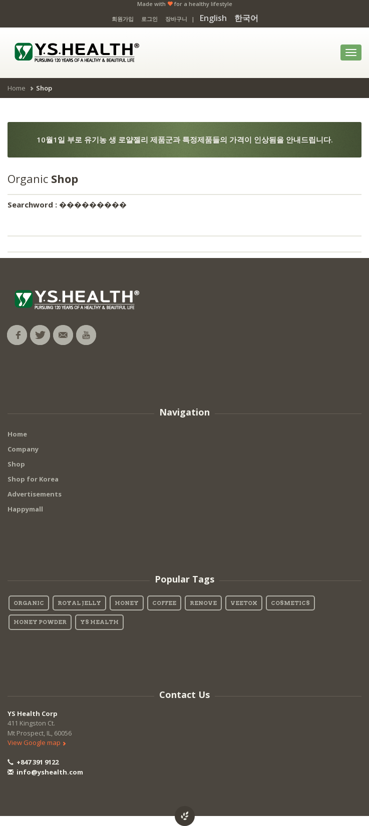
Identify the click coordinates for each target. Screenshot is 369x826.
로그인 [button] (149, 18)
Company (23, 449)
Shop (16, 464)
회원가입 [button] (123, 18)
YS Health (99, 622)
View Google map (37, 742)
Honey (127, 603)
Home (17, 88)
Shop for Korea (33, 479)
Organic (29, 603)
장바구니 (176, 18)
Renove (203, 603)
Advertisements (35, 494)
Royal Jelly (79, 603)
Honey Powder (40, 622)
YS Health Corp (33, 713)
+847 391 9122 (33, 762)
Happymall (25, 509)
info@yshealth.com (45, 772)
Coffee (164, 603)
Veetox (243, 603)
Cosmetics (290, 603)
